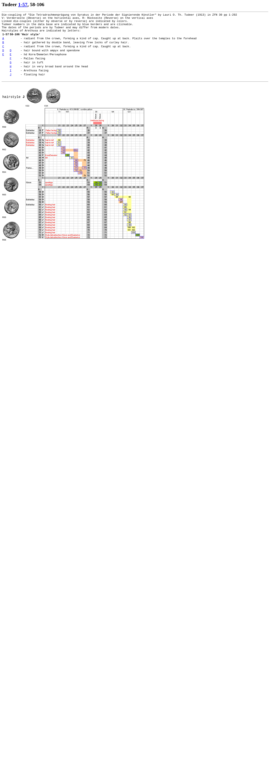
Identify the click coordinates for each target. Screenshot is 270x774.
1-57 (22, 4)
